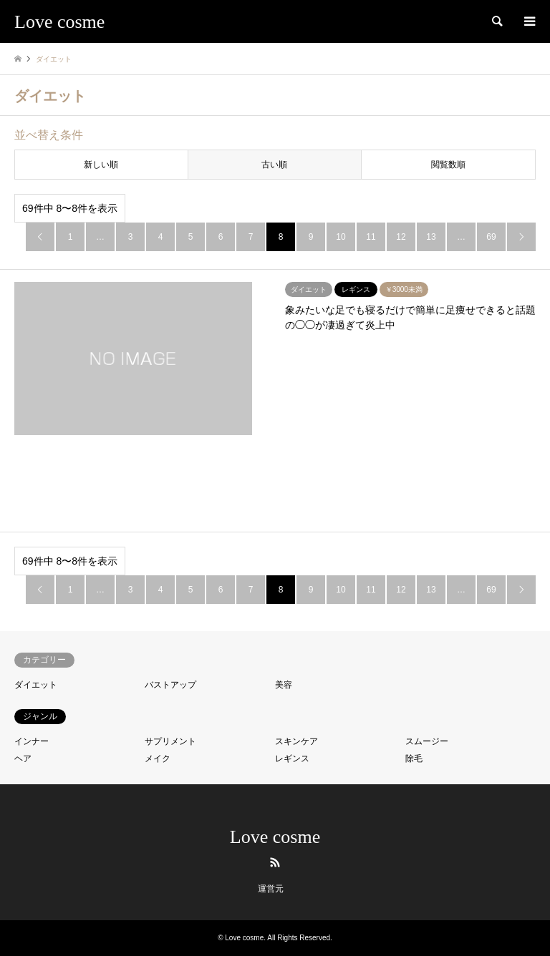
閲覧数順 (448, 165)
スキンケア (296, 741)
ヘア (23, 758)
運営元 (271, 889)
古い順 (274, 165)
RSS (275, 862)
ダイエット (35, 685)
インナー (31, 741)
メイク (157, 758)
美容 (283, 685)
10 (340, 237)
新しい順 (101, 165)
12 (400, 237)
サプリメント (170, 741)
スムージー (426, 741)
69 (491, 237)
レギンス (292, 758)
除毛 (414, 758)
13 (430, 237)
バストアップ (170, 685)
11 (370, 237)
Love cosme (275, 836)
